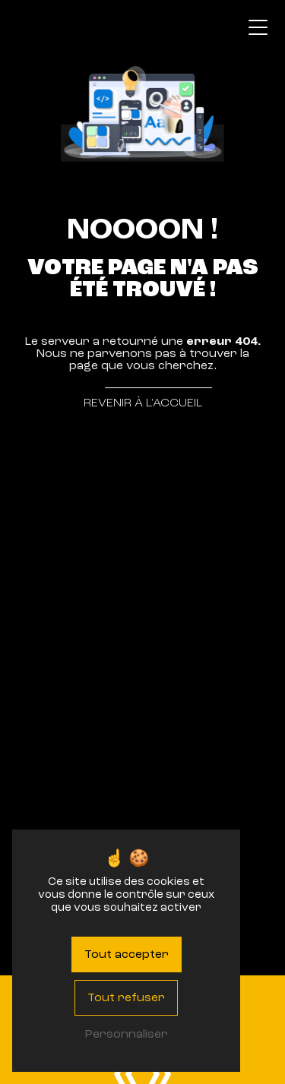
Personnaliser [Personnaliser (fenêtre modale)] (126, 1034)
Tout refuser (126, 997)
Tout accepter (126, 954)
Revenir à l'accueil (143, 402)
